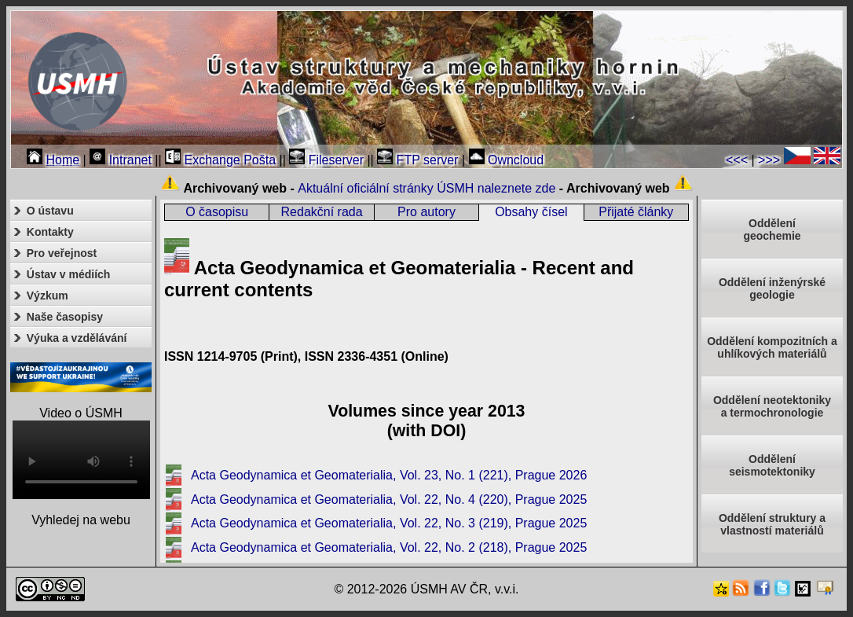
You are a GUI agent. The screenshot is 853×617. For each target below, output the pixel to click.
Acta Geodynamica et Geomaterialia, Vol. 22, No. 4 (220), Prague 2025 (389, 499)
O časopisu (216, 212)
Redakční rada (322, 212)
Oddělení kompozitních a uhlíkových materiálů (772, 347)
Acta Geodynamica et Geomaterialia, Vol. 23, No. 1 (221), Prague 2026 (389, 475)
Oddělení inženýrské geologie (772, 288)
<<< (737, 160)
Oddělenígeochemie (771, 229)
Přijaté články (636, 212)
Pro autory (426, 212)
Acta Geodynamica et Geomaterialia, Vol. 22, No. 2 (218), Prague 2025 (389, 547)
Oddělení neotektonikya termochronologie (772, 406)
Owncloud (506, 160)
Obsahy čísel (531, 212)
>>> (769, 160)
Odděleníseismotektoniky (772, 465)
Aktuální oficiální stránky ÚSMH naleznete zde (426, 188)
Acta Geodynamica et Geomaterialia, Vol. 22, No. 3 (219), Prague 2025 (389, 523)
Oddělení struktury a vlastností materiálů (772, 524)
